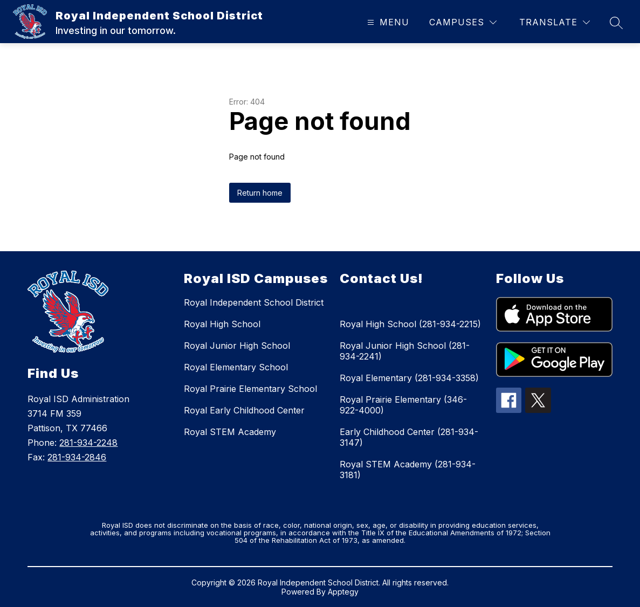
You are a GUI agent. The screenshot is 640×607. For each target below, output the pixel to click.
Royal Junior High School (237, 345)
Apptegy (343, 591)
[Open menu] (386, 22)
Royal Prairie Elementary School (250, 388)
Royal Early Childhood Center (244, 410)
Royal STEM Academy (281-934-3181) (408, 469)
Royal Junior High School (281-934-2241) (405, 351)
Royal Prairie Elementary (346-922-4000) (403, 405)
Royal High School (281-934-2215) (410, 324)
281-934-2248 (88, 442)
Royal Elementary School (236, 367)
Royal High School (222, 324)
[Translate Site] (555, 22)
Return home (260, 192)
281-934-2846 (76, 457)
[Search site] (616, 22)
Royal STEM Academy (230, 431)
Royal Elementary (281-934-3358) (409, 378)
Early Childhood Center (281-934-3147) (409, 437)
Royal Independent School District (254, 302)
